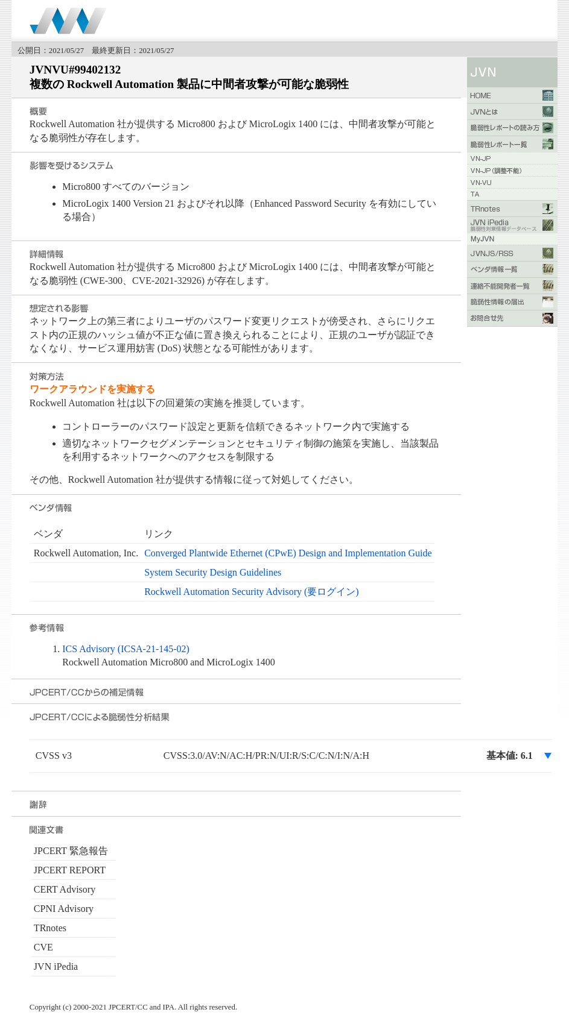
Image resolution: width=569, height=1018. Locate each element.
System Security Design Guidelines (212, 572)
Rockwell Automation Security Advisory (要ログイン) (251, 591)
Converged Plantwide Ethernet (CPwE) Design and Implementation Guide (288, 553)
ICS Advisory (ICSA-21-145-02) (125, 649)
